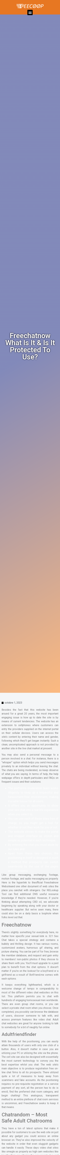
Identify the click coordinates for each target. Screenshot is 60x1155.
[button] (30, 12)
